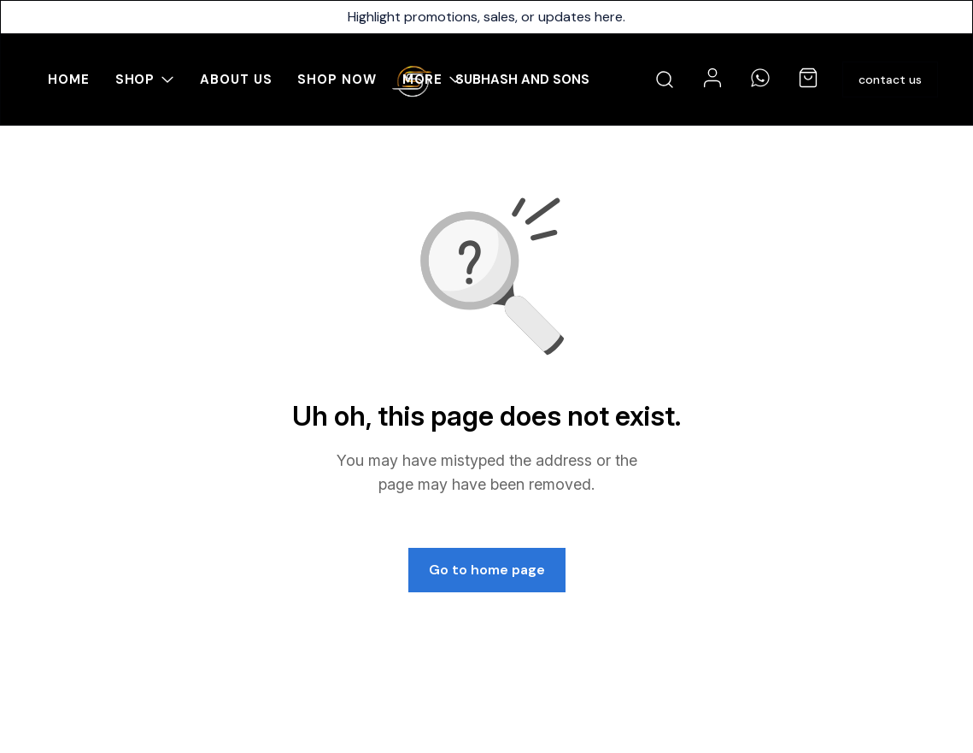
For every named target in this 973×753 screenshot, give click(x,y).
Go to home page (487, 570)
